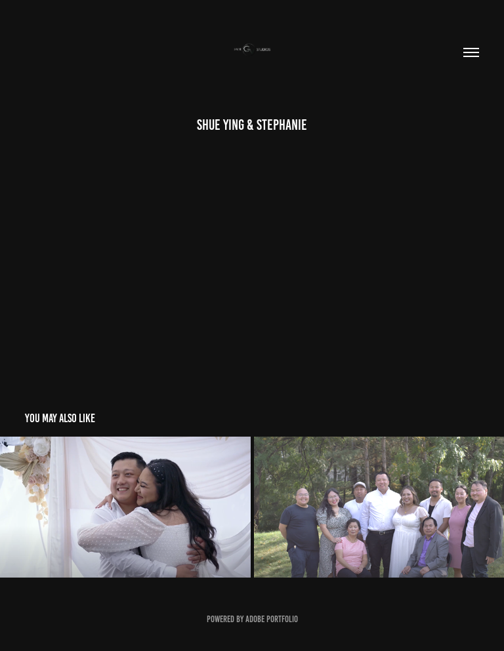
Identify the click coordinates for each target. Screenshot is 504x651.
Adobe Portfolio (271, 619)
